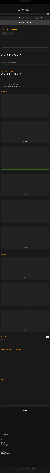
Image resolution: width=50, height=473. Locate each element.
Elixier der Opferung (9, 29)
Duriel (25, 167)
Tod (25, 330)
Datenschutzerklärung (4, 435)
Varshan (25, 247)
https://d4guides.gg (34, 18)
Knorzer (25, 304)
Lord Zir (25, 194)
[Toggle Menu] (48, 14)
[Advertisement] (25, 390)
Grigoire (25, 141)
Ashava (25, 278)
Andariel (25, 115)
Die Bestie (25, 221)
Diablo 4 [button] (26, 1)
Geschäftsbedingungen (4, 434)
